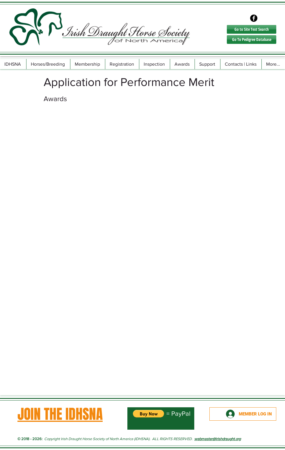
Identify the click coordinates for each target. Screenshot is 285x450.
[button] (48, 64)
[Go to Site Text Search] (251, 29)
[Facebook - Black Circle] (253, 18)
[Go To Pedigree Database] (251, 39)
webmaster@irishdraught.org (217, 439)
